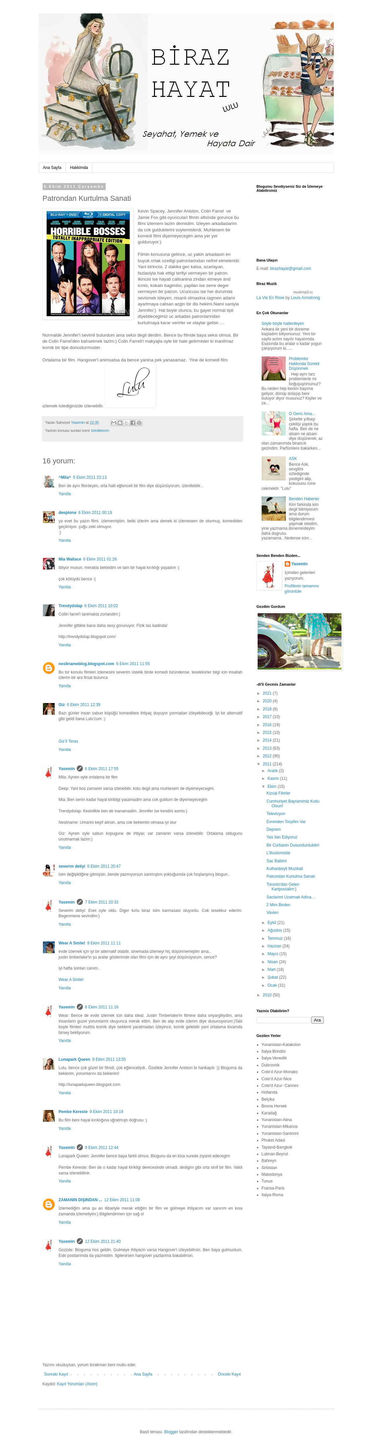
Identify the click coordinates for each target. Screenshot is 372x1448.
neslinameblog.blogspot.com (86, 663)
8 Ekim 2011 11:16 (101, 1007)
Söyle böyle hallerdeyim (283, 323)
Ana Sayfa (52, 167)
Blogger (171, 1432)
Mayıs (273, 953)
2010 (268, 995)
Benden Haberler (304, 499)
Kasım (273, 778)
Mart (271, 969)
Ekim (272, 786)
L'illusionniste (278, 853)
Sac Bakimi (276, 861)
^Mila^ (65, 477)
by (288, 297)
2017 (268, 716)
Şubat (273, 977)
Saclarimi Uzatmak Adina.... (291, 897)
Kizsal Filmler (278, 793)
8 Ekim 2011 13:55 (109, 1059)
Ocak (272, 985)
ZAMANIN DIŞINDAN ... (80, 1200)
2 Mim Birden (278, 905)
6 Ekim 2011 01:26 (100, 559)
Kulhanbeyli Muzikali (284, 868)
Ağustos (275, 930)
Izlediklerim (100, 430)
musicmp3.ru (303, 292)
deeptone (67, 512)
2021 (268, 693)
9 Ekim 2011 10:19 (106, 1111)
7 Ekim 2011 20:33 (101, 902)
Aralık (273, 770)
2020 (268, 701)
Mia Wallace (70, 559)
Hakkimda (79, 167)
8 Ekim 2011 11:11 (104, 943)
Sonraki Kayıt (56, 1374)
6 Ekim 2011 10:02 (101, 605)
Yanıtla (65, 493)
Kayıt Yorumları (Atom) (77, 1384)
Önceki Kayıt (229, 1374)
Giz (62, 704)
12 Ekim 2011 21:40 (103, 1241)
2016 (268, 724)
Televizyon (275, 813)
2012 (268, 756)
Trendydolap (71, 605)
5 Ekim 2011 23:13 (90, 477)
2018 (268, 709)
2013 (268, 748)
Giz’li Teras (68, 741)
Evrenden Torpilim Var (286, 821)
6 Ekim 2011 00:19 (95, 512)
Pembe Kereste (73, 1111)
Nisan (273, 962)
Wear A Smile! (72, 943)
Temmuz (275, 938)
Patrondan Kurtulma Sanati (290, 876)
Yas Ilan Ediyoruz (282, 837)
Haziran (274, 946)
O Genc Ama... (302, 413)
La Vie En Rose (270, 297)
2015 (268, 732)
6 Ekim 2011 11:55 (133, 663)
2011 (268, 764)
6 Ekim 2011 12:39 (83, 704)
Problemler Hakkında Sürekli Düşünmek (304, 363)
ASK (293, 458)
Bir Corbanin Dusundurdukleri (292, 845)
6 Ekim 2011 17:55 (101, 768)
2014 (268, 740)
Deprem (273, 829)
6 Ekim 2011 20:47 (104, 866)
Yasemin (67, 768)
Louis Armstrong (305, 297)
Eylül (272, 922)
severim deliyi (72, 866)
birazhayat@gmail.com (290, 268)
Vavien (272, 912)
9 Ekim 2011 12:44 (101, 1147)
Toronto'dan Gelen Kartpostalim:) (282, 886)
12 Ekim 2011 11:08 (122, 1200)
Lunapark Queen (75, 1059)
